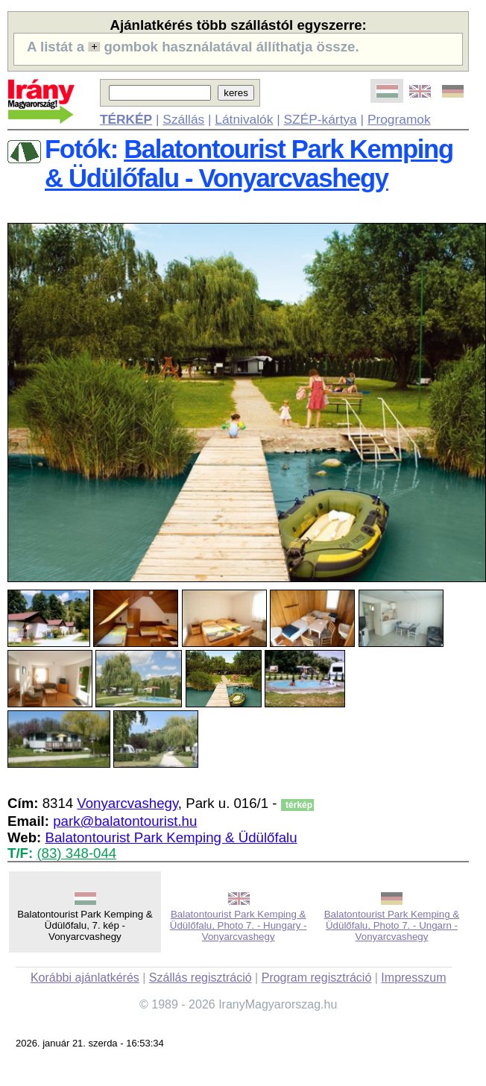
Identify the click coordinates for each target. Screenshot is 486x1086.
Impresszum (413, 977)
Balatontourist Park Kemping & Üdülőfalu (171, 837)
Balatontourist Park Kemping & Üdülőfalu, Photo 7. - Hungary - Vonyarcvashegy (238, 925)
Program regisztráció (317, 977)
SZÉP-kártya (320, 119)
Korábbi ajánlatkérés (85, 977)
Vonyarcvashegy (127, 803)
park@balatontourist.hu (125, 821)
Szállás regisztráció (200, 977)
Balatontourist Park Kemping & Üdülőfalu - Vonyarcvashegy (249, 163)
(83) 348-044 (76, 853)
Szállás (183, 119)
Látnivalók (244, 119)
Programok (399, 119)
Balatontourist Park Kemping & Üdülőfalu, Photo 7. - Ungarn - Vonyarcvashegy (392, 925)
